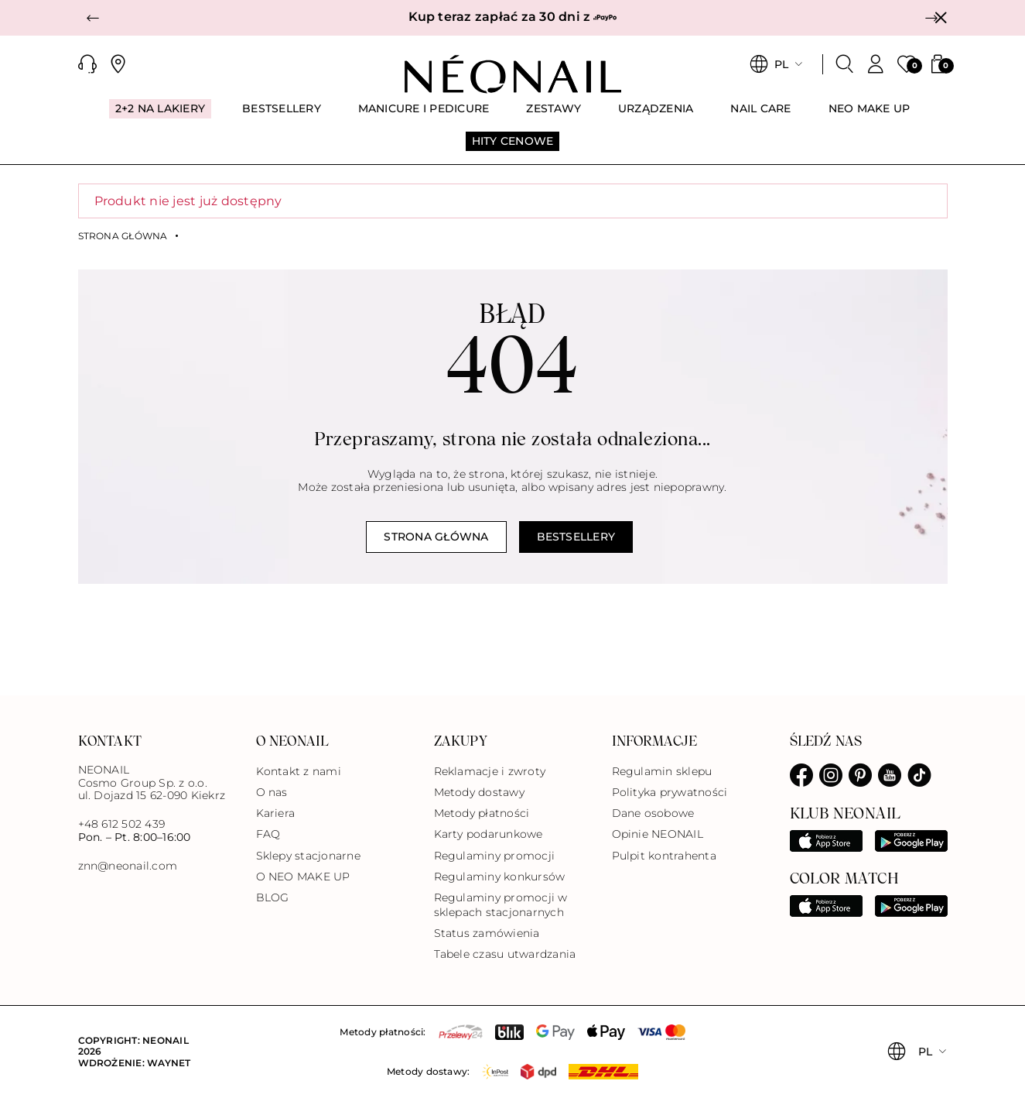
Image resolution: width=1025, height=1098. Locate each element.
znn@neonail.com (128, 866)
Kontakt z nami (298, 771)
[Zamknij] (941, 18)
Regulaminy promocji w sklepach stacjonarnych (501, 904)
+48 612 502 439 (122, 824)
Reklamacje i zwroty (490, 771)
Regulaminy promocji (494, 856)
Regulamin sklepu (662, 771)
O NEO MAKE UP (303, 877)
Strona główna (123, 236)
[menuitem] (160, 115)
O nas (272, 792)
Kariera (276, 813)
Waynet (168, 1063)
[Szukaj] (844, 64)
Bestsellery (576, 537)
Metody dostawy (479, 792)
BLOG (272, 897)
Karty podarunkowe (488, 834)
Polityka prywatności (670, 792)
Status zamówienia (487, 933)
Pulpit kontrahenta (664, 856)
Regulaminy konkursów (499, 877)
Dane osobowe (653, 813)
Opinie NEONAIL (657, 834)
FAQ (268, 834)
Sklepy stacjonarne (308, 856)
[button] (93, 17)
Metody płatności (482, 813)
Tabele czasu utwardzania (505, 954)
